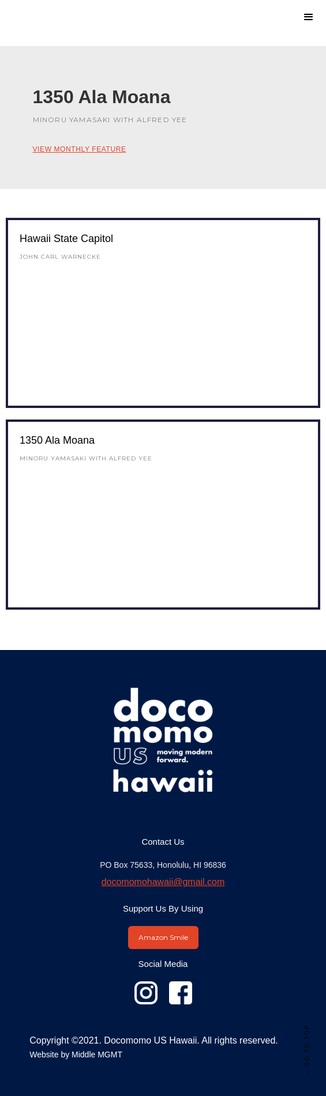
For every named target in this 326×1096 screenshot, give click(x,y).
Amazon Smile (163, 937)
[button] (308, 17)
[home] (89, 11)
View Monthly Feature (79, 149)
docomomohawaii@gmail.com (163, 882)
